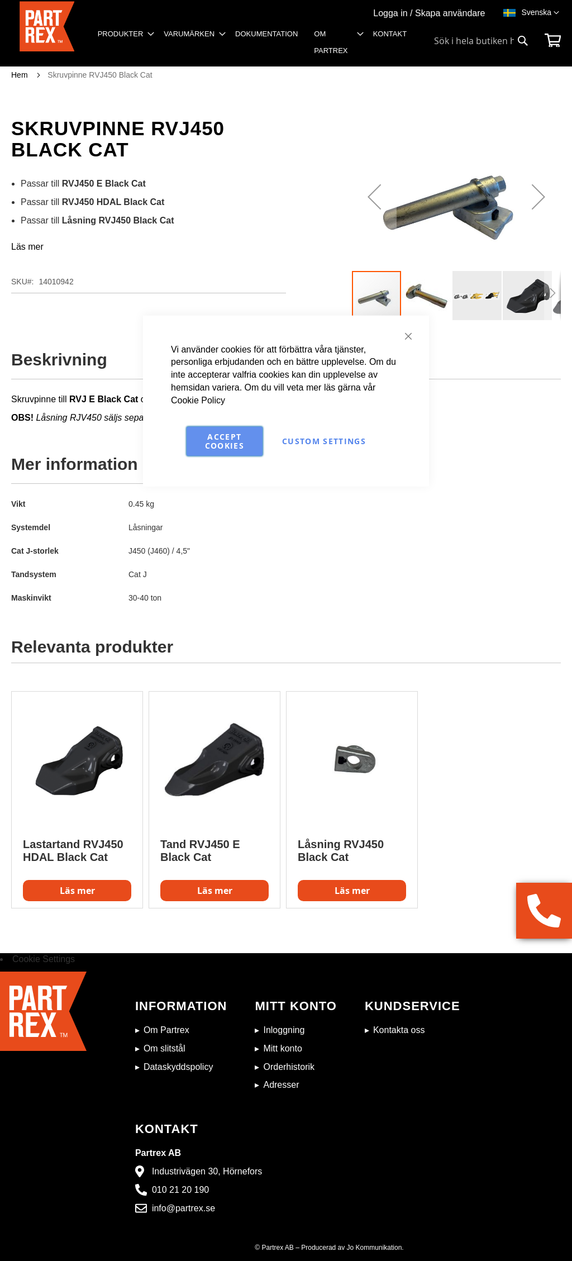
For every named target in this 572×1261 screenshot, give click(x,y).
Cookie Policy (198, 400)
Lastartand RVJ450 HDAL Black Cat (73, 850)
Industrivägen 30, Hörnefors (207, 1171)
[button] (540, 13)
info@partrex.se (183, 1208)
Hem (19, 74)
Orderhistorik (288, 1067)
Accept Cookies (224, 440)
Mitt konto (282, 1048)
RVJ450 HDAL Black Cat (113, 202)
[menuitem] (123, 34)
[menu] (256, 46)
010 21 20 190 (180, 1190)
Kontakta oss (399, 1030)
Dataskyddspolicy (178, 1067)
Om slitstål (164, 1048)
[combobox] (481, 41)
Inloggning (283, 1030)
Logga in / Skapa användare (429, 13)
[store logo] (47, 33)
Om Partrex (166, 1030)
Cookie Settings (43, 959)
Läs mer (27, 246)
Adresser (281, 1084)
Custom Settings (324, 440)
